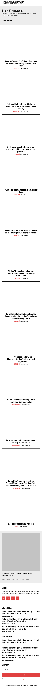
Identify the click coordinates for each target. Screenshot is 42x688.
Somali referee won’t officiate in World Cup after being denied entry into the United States (21, 63)
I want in (21, 675)
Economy (16, 235)
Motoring (16, 111)
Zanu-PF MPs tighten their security (21, 524)
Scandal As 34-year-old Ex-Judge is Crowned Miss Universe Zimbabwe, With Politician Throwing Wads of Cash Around (21, 483)
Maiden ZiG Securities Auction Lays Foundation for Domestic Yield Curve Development (21, 273)
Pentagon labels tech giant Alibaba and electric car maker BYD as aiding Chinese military (21, 106)
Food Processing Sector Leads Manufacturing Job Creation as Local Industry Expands (21, 359)
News (16, 526)
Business (16, 321)
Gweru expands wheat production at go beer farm (21, 191)
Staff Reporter (24, 68)
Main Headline (17, 404)
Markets (16, 154)
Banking (17, 278)
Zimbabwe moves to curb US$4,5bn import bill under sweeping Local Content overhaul (21, 231)
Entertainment (17, 488)
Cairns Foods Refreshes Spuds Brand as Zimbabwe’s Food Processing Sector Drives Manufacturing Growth (21, 316)
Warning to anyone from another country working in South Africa (21, 441)
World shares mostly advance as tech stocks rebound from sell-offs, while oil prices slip (21, 149)
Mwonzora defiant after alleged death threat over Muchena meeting (21, 401)
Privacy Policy (20, 679)
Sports (16, 68)
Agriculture (17, 194)
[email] (21, 670)
